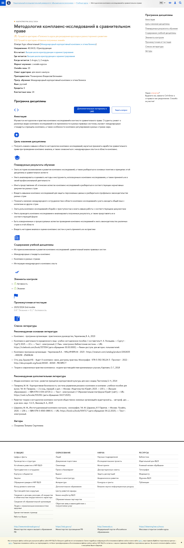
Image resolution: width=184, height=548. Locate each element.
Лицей (58, 457)
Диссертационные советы (108, 469)
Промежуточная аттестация (158, 42)
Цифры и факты (20, 457)
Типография (144, 469)
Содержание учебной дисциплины (160, 33)
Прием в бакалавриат (64, 469)
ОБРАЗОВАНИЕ (63, 452)
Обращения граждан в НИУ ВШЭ (27, 482)
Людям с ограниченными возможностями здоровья (31, 507)
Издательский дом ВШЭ (149, 461)
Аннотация (150, 19)
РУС (161, 3)
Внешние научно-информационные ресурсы (115, 486)
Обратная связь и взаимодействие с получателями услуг (71, 504)
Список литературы (154, 46)
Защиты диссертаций (106, 474)
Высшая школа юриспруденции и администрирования (49, 52)
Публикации (144, 482)
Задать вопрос (121, 110)
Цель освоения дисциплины (157, 23)
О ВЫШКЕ (19, 452)
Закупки (17, 478)
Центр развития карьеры (66, 491)
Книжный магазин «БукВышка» (151, 465)
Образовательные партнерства (69, 499)
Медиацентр (144, 474)
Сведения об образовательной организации (32, 501)
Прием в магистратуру (65, 478)
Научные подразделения (107, 457)
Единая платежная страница (25, 512)
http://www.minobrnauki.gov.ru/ (27, 526)
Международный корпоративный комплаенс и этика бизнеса (68, 44)
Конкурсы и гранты (105, 482)
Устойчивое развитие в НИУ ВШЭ (28, 465)
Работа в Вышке (20, 516)
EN (164, 3)
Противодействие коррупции (26, 491)
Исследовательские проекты (109, 461)
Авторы (148, 51)
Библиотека (144, 457)
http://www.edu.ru (104, 526)
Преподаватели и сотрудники (26, 469)
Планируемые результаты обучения (161, 28)
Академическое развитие (108, 478)
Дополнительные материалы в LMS (92, 110)
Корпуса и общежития (23, 474)
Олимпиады (60, 465)
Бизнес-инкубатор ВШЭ (65, 495)
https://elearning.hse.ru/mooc (151, 526)
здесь (140, 541)
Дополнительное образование (69, 486)
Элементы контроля (154, 37)
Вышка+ (59, 474)
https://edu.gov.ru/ (64, 526)
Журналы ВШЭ (145, 478)
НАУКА (101, 452)
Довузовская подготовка (66, 461)
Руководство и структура (25, 461)
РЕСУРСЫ (144, 452)
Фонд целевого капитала (24, 486)
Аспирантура (61, 482)
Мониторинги (103, 465)
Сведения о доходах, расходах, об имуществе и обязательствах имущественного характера (33, 496)
